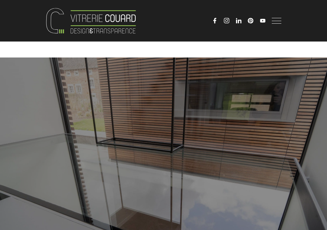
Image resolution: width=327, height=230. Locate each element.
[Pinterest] (251, 21)
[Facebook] (215, 21)
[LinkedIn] (239, 21)
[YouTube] (263, 21)
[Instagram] (227, 21)
